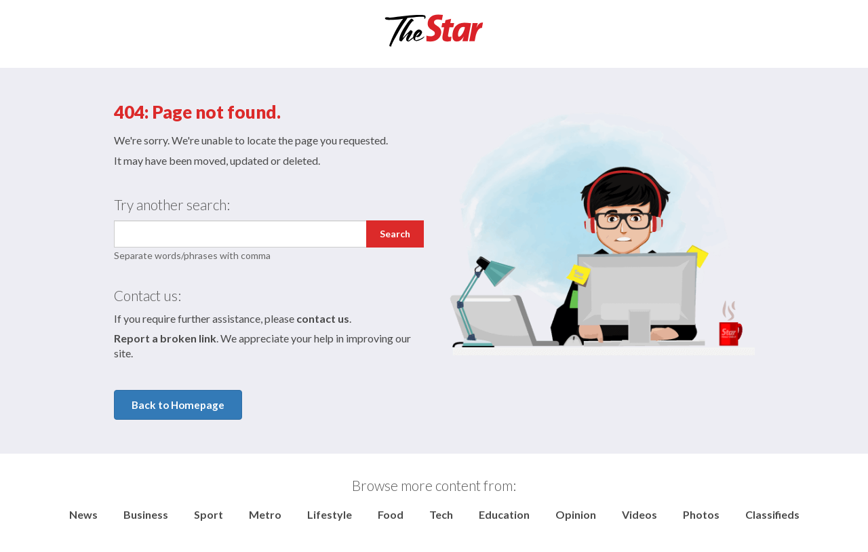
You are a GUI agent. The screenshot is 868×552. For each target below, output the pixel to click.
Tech (441, 514)
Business (145, 514)
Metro (265, 514)
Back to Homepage (178, 405)
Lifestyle (329, 514)
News (83, 514)
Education (504, 514)
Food (390, 514)
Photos (701, 514)
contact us (322, 318)
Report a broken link (165, 338)
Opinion (575, 514)
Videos (639, 514)
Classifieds (772, 514)
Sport (208, 514)
